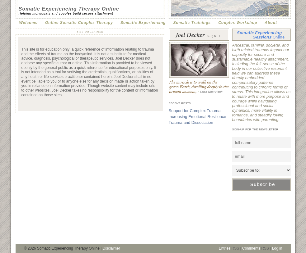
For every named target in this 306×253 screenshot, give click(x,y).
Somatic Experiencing (143, 22)
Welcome (28, 22)
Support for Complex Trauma (195, 110)
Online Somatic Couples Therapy (79, 22)
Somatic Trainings (192, 22)
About (271, 22)
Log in (277, 248)
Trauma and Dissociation (191, 122)
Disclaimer (111, 248)
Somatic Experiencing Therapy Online (69, 8)
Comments (251, 248)
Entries (224, 248)
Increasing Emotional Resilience (197, 116)
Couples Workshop (237, 22)
